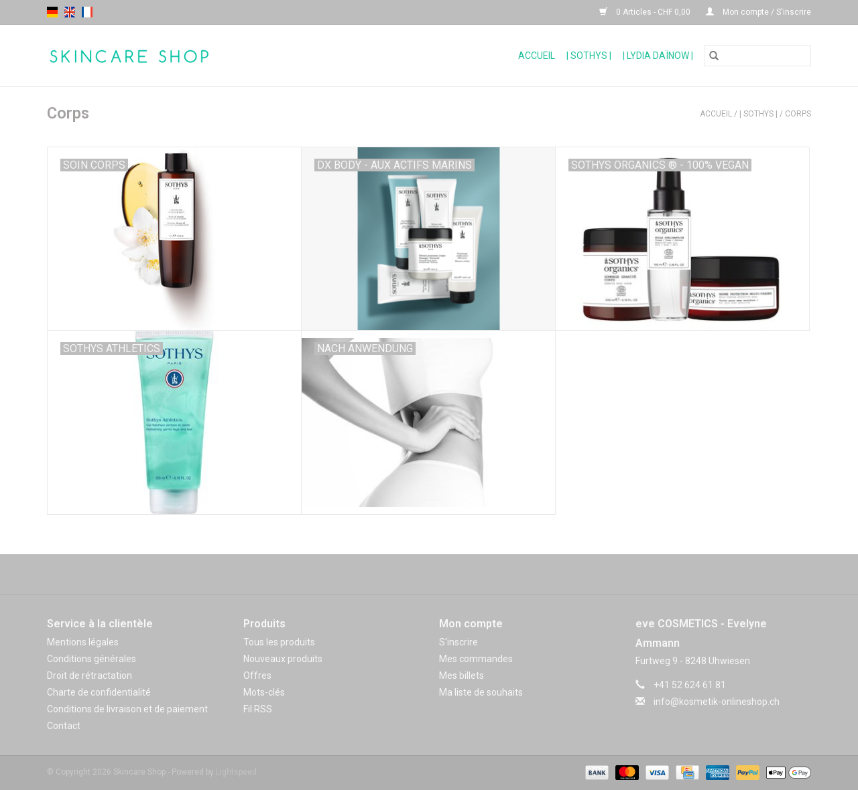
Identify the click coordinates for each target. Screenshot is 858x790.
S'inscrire (458, 642)
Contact (63, 725)
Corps (798, 113)
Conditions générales (91, 658)
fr (87, 12)
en (69, 12)
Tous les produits (279, 642)
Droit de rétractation (89, 675)
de (52, 12)
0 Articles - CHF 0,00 (645, 12)
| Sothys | (588, 55)
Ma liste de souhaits (481, 692)
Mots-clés (264, 692)
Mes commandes (476, 658)
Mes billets (461, 675)
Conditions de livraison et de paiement (127, 709)
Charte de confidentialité (99, 692)
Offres (257, 675)
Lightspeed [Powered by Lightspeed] (236, 772)
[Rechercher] (757, 55)
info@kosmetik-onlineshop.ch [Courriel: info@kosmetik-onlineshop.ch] (717, 701)
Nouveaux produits (282, 658)
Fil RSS (257, 709)
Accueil (536, 55)
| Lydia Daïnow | (658, 55)
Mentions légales (83, 642)
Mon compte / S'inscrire (758, 12)
